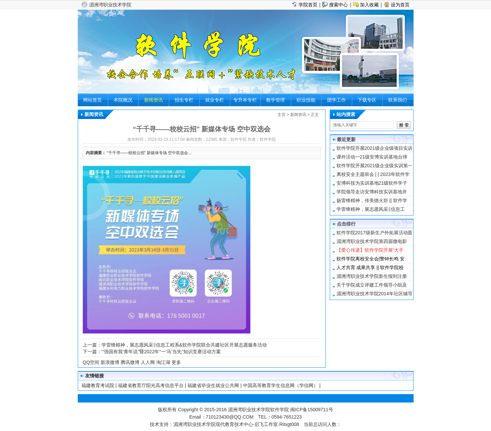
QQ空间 (91, 362)
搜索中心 (338, 4)
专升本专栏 (245, 100)
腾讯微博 (130, 362)
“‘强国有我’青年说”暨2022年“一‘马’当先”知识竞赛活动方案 (161, 351)
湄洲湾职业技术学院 (110, 4)
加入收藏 (369, 4)
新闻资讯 (153, 100)
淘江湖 (163, 362)
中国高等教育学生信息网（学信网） (280, 385)
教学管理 (275, 100)
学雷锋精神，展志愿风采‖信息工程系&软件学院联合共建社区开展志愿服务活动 (184, 345)
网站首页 (92, 100)
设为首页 (400, 4)
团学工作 (336, 100)
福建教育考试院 (97, 385)
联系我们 (397, 100)
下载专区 (367, 100)
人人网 (148, 362)
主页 (282, 114)
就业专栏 (214, 100)
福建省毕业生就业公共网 (213, 385)
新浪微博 (110, 362)
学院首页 (308, 4)
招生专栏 (184, 100)
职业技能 (306, 100)
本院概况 (123, 100)
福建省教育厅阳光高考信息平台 (151, 385)
